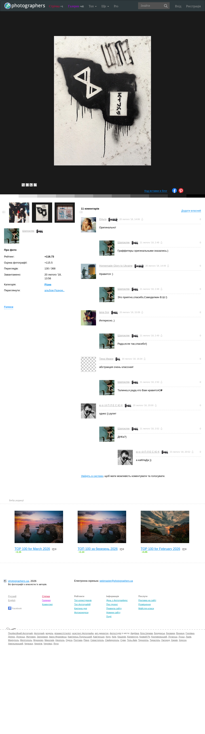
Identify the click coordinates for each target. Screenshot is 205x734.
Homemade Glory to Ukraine (115, 265)
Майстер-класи (146, 608)
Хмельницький (15, 643)
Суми (123, 640)
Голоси (8, 306)
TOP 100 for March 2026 (32, 549)
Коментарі (47, 604)
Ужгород (165, 640)
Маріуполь (13, 640)
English (11, 600)
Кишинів (121, 636)
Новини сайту (113, 612)
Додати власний (191, 210)
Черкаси (28, 643)
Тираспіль (155, 640)
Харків (174, 640)
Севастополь (97, 640)
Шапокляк (28, 230)
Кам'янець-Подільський (80, 636)
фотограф (39, 633)
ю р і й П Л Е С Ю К (111, 405)
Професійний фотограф (20, 633)
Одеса (69, 640)
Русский (12, 596)
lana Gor (104, 312)
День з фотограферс (117, 600)
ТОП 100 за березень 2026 (98, 549)
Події (109, 616)
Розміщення (144, 604)
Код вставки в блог (155, 190)
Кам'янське (99, 636)
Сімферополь (112, 640)
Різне (47, 284)
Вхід (178, 6)
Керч (108, 636)
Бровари (170, 633)
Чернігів (38, 643)
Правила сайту (114, 608)
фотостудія (115, 633)
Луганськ (172, 636)
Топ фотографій (82, 604)
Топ (92, 6)
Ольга (102, 219)
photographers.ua (18, 581)
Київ (114, 636)
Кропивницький (159, 636)
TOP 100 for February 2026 (160, 549)
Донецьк (20, 636)
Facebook (15, 608)
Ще (105, 6)
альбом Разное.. (54, 290)
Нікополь (59, 640)
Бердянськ (159, 633)
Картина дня (80, 608)
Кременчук (132, 636)
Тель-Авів (132, 640)
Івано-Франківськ (58, 636)
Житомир (31, 636)
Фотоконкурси (81, 612)
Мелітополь (26, 640)
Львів (188, 636)
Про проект (112, 604)
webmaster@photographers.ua (116, 580)
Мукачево (38, 640)
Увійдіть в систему (92, 476)
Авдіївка (135, 633)
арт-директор (102, 633)
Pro (116, 6)
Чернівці (47, 643)
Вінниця (180, 633)
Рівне (86, 640)
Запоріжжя (42, 636)
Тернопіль (143, 640)
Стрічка (56, 6)
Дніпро (11, 636)
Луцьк (182, 636)
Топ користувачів (83, 600)
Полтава (78, 640)
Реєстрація (193, 6)
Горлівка (190, 633)
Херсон (182, 640)
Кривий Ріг (144, 636)
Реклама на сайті (147, 600)
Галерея (76, 6)
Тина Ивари (106, 358)
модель (49, 633)
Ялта (55, 643)
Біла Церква (146, 633)
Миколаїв (49, 640)
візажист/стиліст (62, 633)
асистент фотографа (83, 633)
